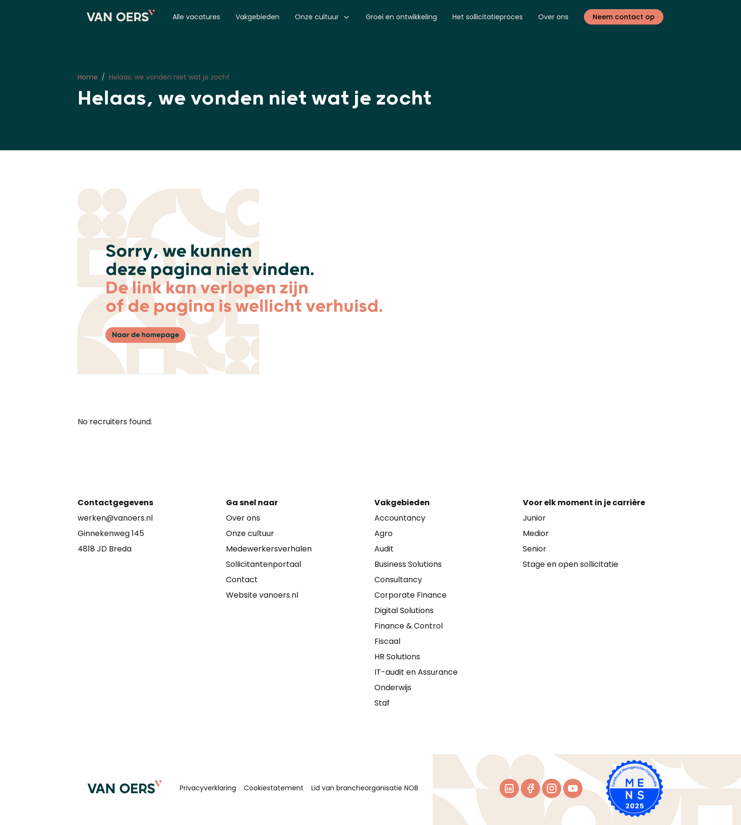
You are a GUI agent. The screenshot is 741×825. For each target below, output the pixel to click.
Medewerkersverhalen (269, 548)
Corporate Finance (410, 595)
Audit (384, 548)
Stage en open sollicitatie (570, 564)
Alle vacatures (196, 17)
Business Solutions (408, 564)
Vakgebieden (257, 17)
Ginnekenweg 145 (111, 533)
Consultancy (398, 579)
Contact (242, 579)
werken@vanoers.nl (115, 518)
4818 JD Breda (105, 548)
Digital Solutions (404, 610)
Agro (383, 533)
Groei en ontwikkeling (401, 17)
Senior (534, 548)
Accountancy (399, 518)
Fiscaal (387, 641)
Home (88, 77)
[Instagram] (551, 788)
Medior (536, 533)
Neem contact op (624, 17)
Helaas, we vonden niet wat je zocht (169, 77)
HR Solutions (397, 656)
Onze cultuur (322, 17)
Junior (534, 518)
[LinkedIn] (509, 788)
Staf (382, 702)
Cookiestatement (274, 788)
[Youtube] (572, 788)
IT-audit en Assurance (416, 672)
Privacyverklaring (208, 788)
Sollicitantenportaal (263, 564)
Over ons (553, 17)
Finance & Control (408, 625)
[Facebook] (530, 788)
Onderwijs (392, 687)
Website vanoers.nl (262, 595)
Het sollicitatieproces (487, 17)
